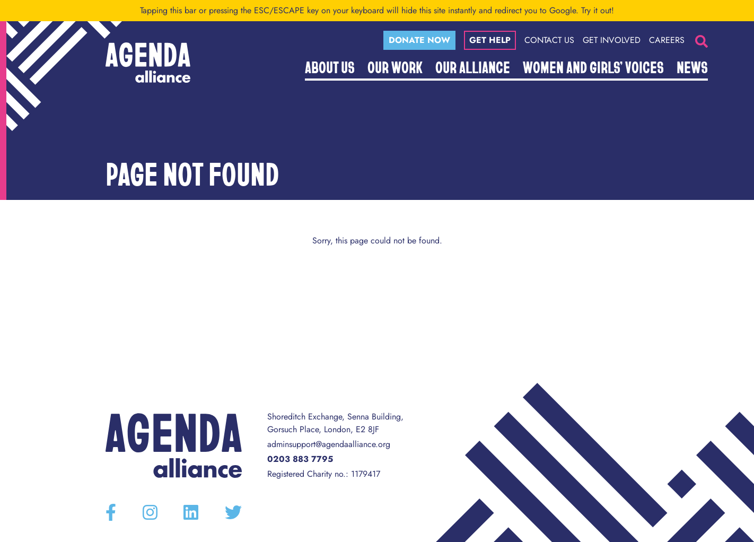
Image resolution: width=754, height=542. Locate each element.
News (692, 67)
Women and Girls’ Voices (593, 67)
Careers (667, 40)
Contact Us (549, 40)
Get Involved (612, 40)
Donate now (419, 40)
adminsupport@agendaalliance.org (328, 444)
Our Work (395, 67)
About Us (330, 67)
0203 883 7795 (300, 459)
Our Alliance (472, 67)
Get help (490, 40)
